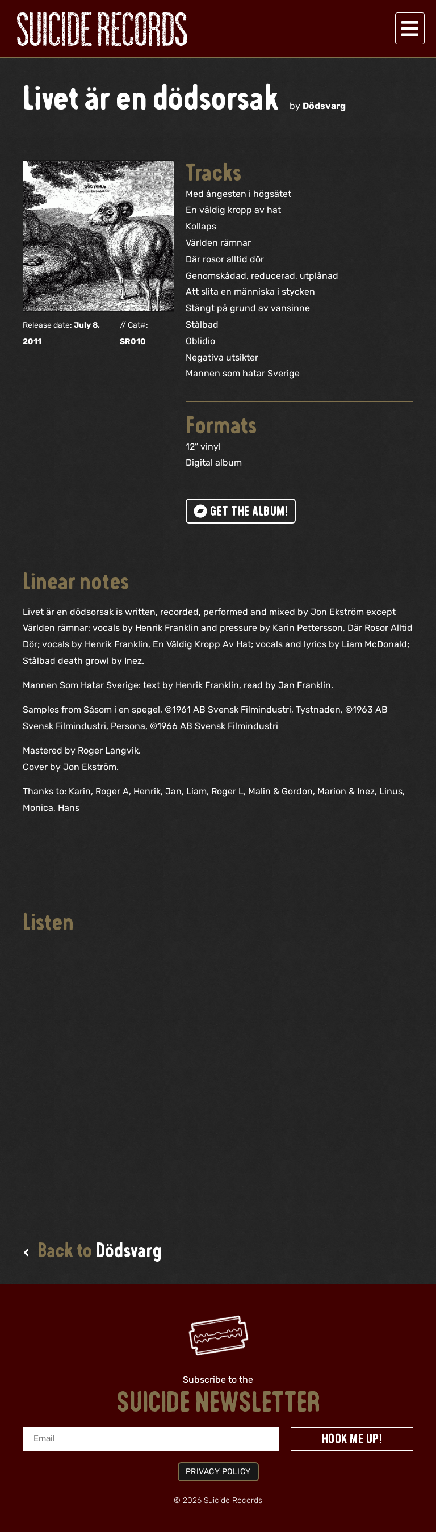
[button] (410, 28)
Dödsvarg (324, 106)
